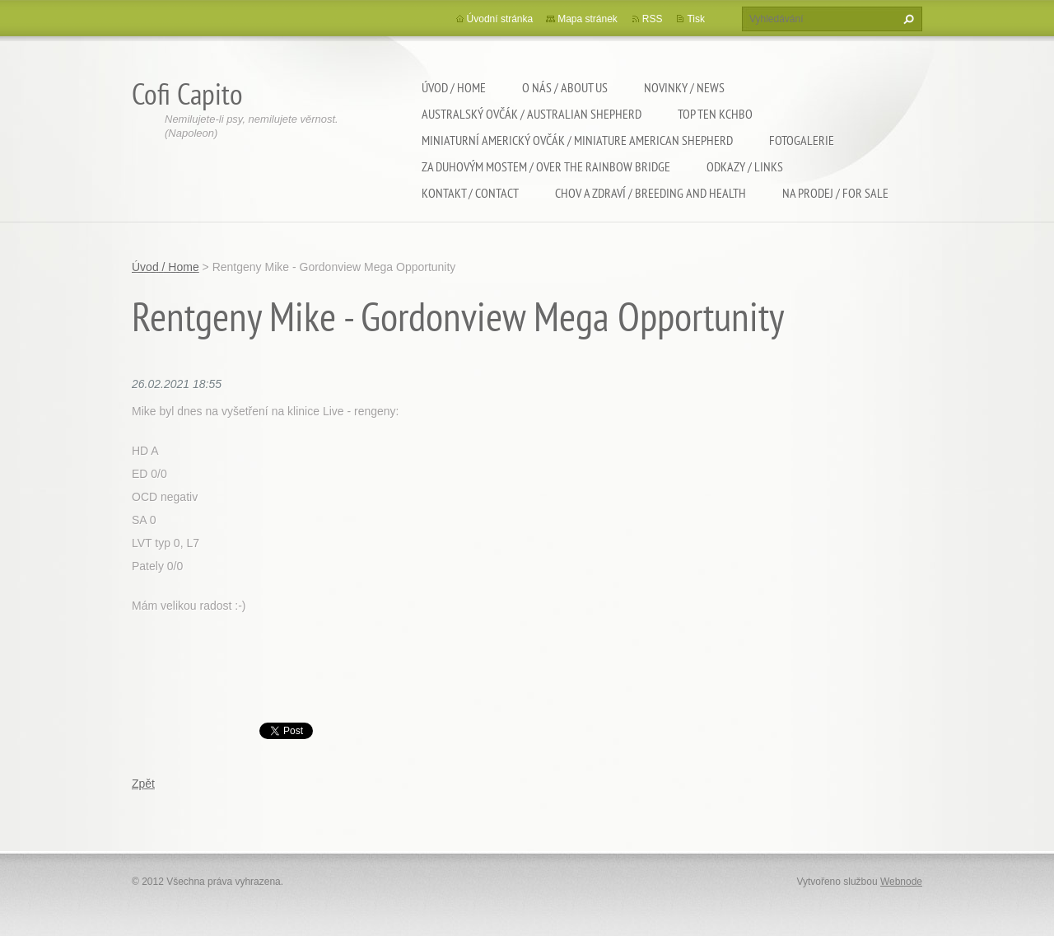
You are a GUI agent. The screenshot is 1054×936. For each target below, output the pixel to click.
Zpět (143, 783)
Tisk (696, 19)
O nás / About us (565, 87)
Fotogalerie (801, 140)
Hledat (906, 19)
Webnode (901, 881)
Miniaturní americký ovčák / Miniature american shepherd (577, 140)
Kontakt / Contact (470, 193)
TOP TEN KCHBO (715, 113)
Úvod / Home (454, 87)
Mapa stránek (587, 19)
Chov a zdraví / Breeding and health (650, 193)
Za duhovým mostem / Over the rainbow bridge (546, 166)
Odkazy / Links (745, 166)
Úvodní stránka (500, 19)
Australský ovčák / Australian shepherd (531, 113)
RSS (652, 19)
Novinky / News (684, 87)
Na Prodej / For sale (835, 193)
